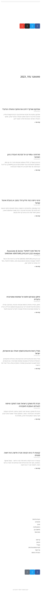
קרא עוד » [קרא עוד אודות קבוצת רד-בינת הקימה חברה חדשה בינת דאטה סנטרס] (37, 468)
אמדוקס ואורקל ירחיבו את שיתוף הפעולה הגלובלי (21, 109)
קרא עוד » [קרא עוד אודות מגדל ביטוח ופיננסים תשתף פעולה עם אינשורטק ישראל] (37, 368)
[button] (20, 1)
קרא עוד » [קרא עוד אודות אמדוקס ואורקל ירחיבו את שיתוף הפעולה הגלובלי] (37, 122)
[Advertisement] (20, 51)
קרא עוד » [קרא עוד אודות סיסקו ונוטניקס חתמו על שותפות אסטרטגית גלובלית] (37, 312)
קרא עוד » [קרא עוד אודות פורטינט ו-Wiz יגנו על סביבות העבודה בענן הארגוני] (37, 170)
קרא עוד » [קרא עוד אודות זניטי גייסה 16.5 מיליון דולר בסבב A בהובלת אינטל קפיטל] (37, 216)
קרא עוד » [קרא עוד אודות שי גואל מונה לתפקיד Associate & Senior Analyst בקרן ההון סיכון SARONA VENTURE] (37, 266)
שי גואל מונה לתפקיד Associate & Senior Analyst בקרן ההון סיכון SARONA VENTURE (22, 252)
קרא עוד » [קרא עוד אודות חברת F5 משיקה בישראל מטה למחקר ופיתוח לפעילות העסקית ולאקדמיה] (37, 419)
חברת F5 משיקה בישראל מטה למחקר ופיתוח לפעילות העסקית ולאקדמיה (23, 404)
